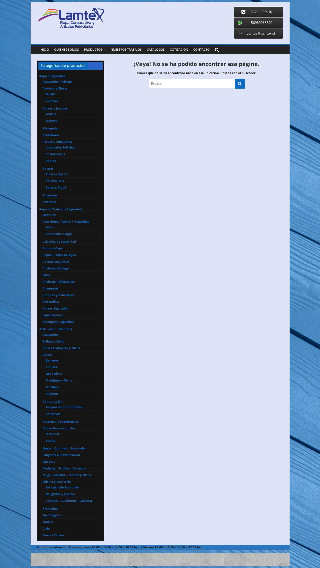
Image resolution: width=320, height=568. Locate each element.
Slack (46, 275)
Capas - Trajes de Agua (59, 255)
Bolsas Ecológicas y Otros (61, 348)
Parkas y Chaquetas (57, 142)
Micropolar (51, 128)
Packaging (50, 508)
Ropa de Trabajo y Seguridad (60, 209)
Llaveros (49, 462)
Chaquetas (50, 288)
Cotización (179, 49)
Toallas (48, 522)
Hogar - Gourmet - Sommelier (65, 448)
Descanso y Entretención (61, 421)
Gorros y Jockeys (55, 108)
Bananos (52, 360)
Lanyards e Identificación (61, 455)
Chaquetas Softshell (60, 147)
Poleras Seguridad (56, 262)
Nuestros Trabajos (126, 49)
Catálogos (156, 49)
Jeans (50, 227)
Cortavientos (55, 154)
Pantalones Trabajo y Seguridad (66, 221)
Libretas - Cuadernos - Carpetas (69, 501)
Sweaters (49, 202)
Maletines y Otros (59, 380)
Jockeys (51, 121)
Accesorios (50, 335)
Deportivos (54, 374)
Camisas (52, 101)
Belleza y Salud (54, 341)
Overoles (49, 215)
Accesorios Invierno (57, 82)
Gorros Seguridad (55, 308)
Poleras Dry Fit (57, 174)
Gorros (51, 114)
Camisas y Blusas (55, 88)
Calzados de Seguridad (59, 241)
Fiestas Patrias (53, 535)
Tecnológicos (52, 515)
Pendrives (53, 414)
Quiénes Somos (66, 49)
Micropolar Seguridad (58, 322)
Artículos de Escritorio (62, 487)
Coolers (51, 367)
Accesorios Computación (64, 407)
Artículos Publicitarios (55, 329)
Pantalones (51, 135)
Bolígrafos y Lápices (60, 494)
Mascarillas (51, 302)
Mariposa (53, 434)
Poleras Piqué (56, 187)
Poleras (48, 168)
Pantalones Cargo (59, 234)
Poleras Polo (55, 181)
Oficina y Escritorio (57, 482)
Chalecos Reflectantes (59, 282)
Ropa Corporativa (52, 76)
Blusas (50, 94)
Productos (93, 49)
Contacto (201, 49)
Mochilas (52, 387)
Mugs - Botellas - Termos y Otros (67, 475)
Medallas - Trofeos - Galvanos (64, 468)
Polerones (50, 195)
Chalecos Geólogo (56, 268)
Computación (53, 401)
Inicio (44, 49)
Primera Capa (53, 248)
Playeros (52, 394)
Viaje (46, 528)
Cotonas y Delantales (58, 295)
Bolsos (47, 355)
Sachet (51, 440)
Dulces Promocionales (59, 428)
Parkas (51, 161)
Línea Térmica (53, 315)
